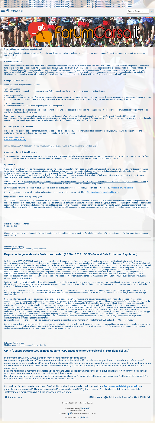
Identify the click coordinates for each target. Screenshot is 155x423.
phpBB (69, 413)
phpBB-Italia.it (84, 417)
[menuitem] (125, 397)
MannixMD (85, 408)
